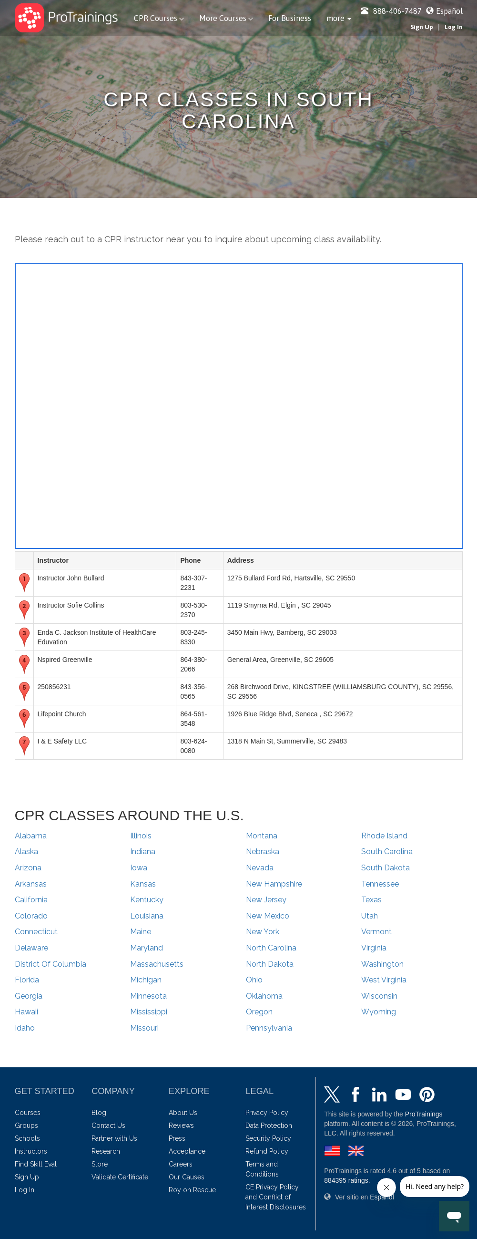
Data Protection (268, 1125)
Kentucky (146, 899)
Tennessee (380, 883)
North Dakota (270, 964)
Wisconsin (379, 996)
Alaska (26, 851)
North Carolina (271, 947)
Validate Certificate (119, 1177)
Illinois (141, 835)
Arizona (28, 867)
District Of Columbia (50, 964)
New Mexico (267, 915)
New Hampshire (274, 883)
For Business (289, 18)
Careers (181, 1164)
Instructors (31, 1151)
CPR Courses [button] (159, 18)
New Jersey (266, 899)
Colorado (31, 915)
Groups (26, 1125)
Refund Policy (266, 1151)
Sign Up (421, 27)
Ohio (254, 979)
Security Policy (268, 1138)
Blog (98, 1112)
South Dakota (385, 867)
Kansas (143, 883)
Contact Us (108, 1125)
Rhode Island (384, 835)
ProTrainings (424, 1114)
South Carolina (387, 851)
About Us (183, 1112)
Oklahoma (264, 996)
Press (177, 1138)
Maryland (146, 947)
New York (262, 931)
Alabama (31, 835)
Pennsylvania (269, 1027)
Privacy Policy (266, 1112)
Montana (261, 835)
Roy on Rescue (192, 1190)
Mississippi (148, 1011)
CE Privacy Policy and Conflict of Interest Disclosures (275, 1197)
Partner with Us (114, 1138)
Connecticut (36, 931)
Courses (28, 1112)
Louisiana (146, 915)
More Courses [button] (226, 18)
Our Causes (186, 1177)
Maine (140, 931)
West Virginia (383, 979)
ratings (346, 1180)
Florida (27, 979)
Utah (369, 915)
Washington (382, 964)
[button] (339, 18)
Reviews (181, 1125)
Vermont (376, 931)
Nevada (260, 867)
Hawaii (26, 1011)
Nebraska (262, 851)
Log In (454, 27)
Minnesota (148, 996)
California (31, 899)
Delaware (31, 947)
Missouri (144, 1027)
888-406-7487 (391, 11)
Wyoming (378, 1011)
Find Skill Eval (36, 1164)
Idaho (25, 1027)
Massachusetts (156, 964)
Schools (27, 1138)
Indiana (142, 851)
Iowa (138, 867)
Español (449, 11)
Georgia (28, 996)
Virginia (373, 947)
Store (99, 1164)
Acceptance (187, 1151)
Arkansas (31, 883)
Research (105, 1151)
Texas (371, 899)
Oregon (259, 1011)
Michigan (146, 979)
